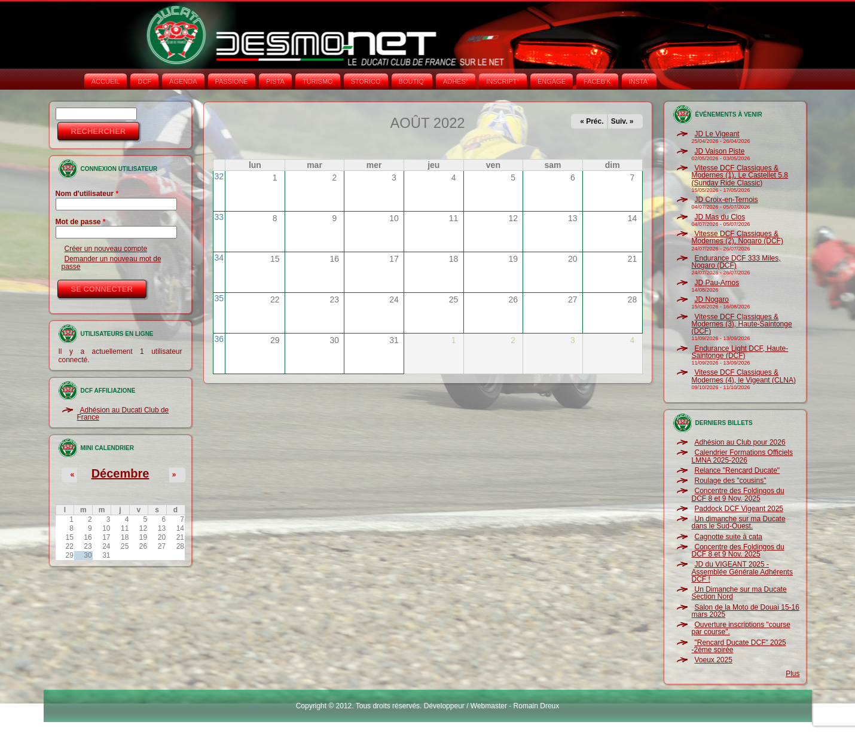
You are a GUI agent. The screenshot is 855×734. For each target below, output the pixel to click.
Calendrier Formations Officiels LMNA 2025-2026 (742, 456)
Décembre (120, 473)
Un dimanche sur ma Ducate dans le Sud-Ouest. (739, 522)
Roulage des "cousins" (731, 480)
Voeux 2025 (713, 660)
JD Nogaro (712, 299)
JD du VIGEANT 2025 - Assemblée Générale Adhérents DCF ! (742, 571)
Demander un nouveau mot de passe (111, 262)
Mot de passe (81, 222)
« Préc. (591, 121)
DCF (144, 81)
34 (219, 257)
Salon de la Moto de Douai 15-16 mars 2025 (745, 611)
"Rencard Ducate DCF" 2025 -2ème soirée (739, 646)
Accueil (105, 81)
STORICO (366, 81)
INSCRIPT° (503, 81)
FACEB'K (597, 81)
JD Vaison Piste (720, 151)
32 (219, 176)
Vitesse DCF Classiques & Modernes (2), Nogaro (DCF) (737, 237)
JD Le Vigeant (717, 134)
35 (219, 298)
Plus (792, 673)
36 (219, 339)
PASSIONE (231, 81)
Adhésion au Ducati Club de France (123, 413)
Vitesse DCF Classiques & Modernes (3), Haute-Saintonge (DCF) (742, 324)
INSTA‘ (639, 81)
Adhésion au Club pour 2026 (740, 442)
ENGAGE (552, 81)
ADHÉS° (455, 81)
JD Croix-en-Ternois (726, 199)
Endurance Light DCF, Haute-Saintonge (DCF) (740, 352)
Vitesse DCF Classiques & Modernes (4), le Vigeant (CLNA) (744, 376)
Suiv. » (622, 121)
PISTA (275, 81)
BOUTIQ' (412, 81)
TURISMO (318, 81)
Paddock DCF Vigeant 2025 (739, 508)
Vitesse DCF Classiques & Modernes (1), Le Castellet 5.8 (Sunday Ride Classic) (740, 175)
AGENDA (183, 81)
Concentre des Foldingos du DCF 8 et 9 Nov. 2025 (738, 494)
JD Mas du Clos (720, 217)
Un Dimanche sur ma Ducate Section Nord (739, 593)
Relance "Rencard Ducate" (737, 470)
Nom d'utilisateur (87, 193)
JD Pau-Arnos (717, 283)
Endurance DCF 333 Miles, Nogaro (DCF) (736, 262)
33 (219, 217)
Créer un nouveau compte (106, 248)
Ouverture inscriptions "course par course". (741, 628)
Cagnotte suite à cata (728, 537)
